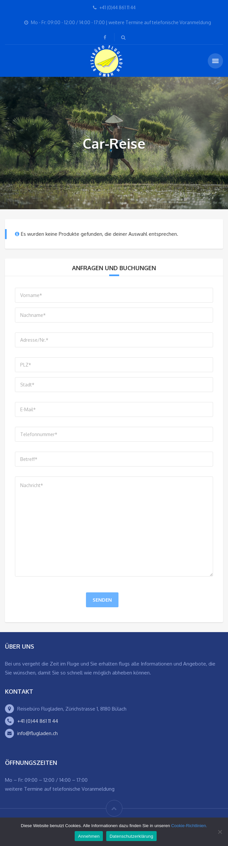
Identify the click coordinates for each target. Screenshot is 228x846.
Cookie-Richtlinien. (189, 825)
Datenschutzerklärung (131, 836)
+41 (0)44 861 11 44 (37, 721)
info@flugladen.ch (37, 733)
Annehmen (89, 836)
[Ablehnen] (219, 831)
